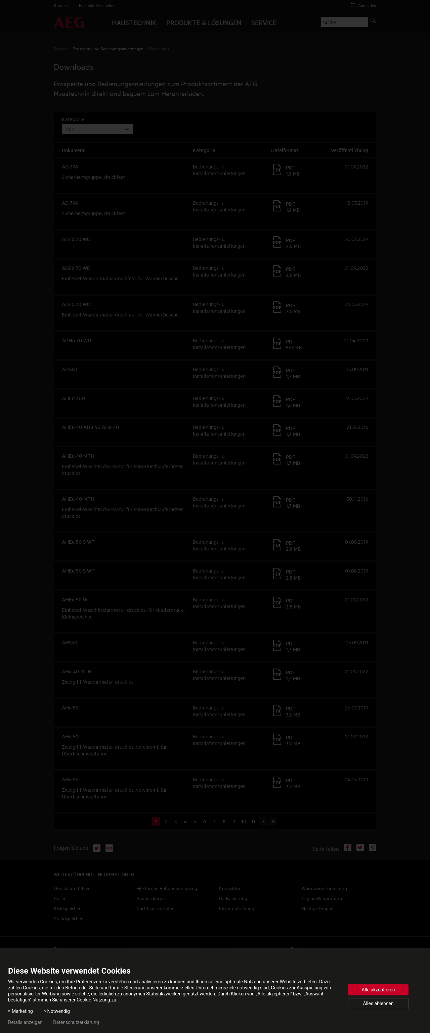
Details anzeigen (25, 1022)
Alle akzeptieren (378, 989)
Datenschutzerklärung (76, 1022)
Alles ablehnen (378, 1003)
